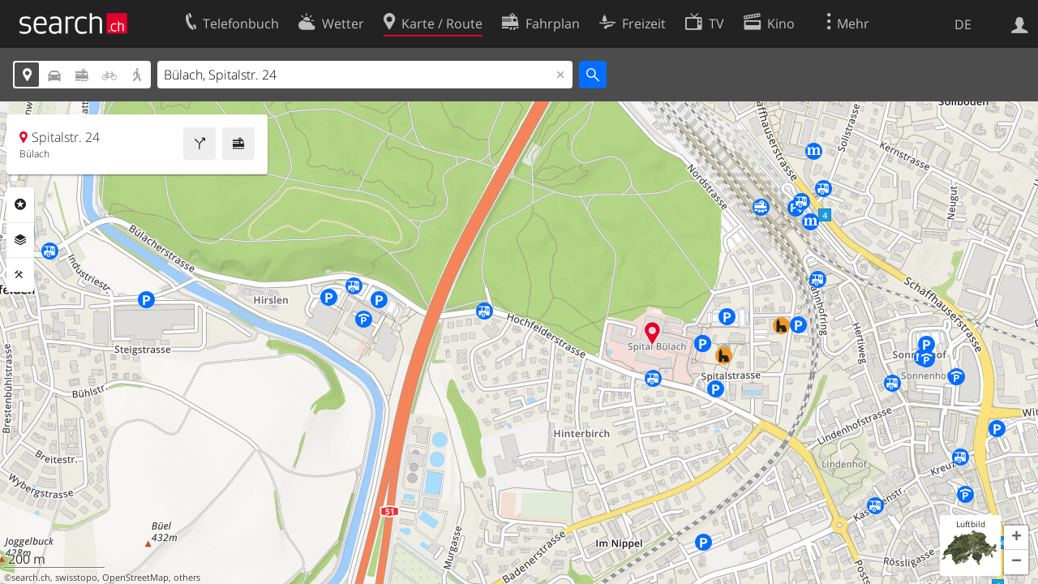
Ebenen (20, 240)
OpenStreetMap (135, 577)
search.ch (30, 577)
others (187, 577)
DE (963, 24)
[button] (1016, 538)
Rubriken (20, 204)
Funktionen (20, 275)
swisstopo (76, 577)
